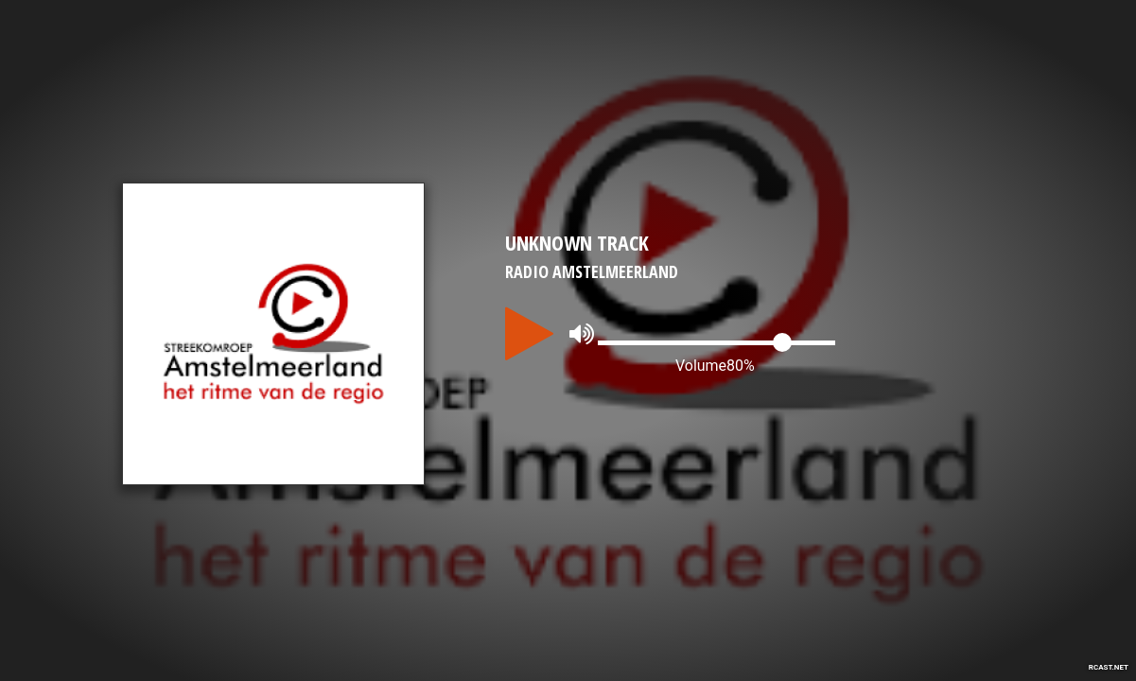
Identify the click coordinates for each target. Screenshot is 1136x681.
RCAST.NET (1108, 667)
